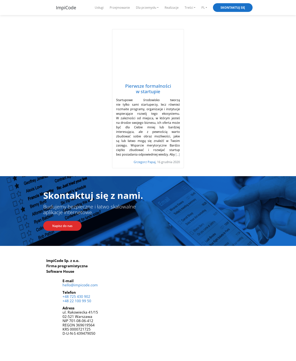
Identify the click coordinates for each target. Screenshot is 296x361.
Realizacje (172, 7)
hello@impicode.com (80, 284)
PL (203, 7)
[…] (178, 154)
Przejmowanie (120, 7)
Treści (189, 7)
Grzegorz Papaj (145, 162)
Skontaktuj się (232, 7)
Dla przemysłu (146, 7)
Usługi (99, 7)
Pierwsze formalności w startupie (148, 88)
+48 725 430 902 (76, 296)
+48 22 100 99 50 (76, 300)
